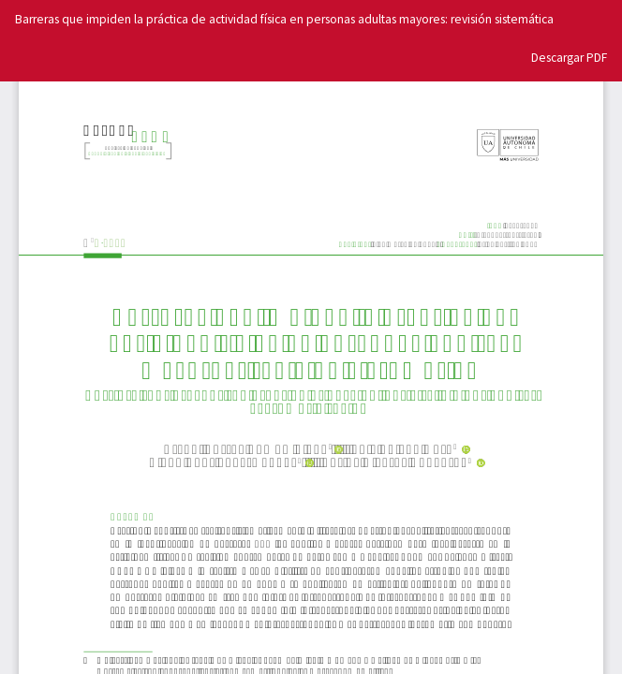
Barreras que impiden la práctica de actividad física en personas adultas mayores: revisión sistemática (284, 19)
